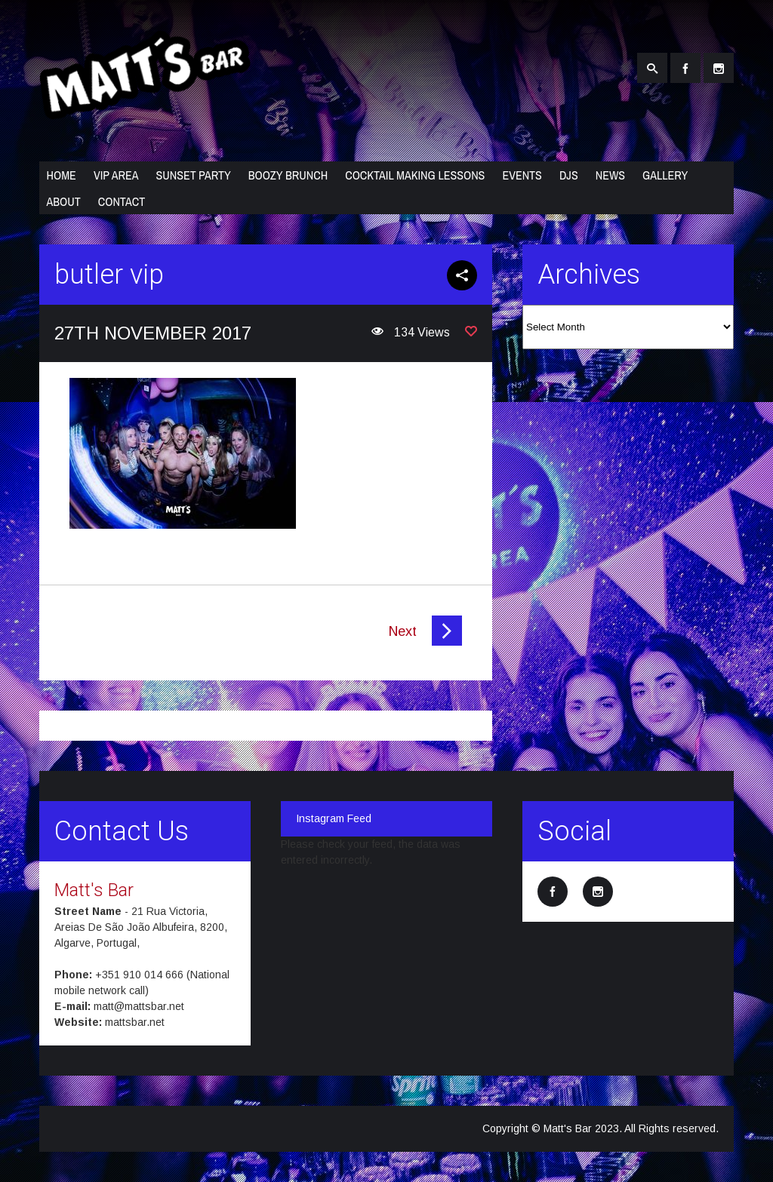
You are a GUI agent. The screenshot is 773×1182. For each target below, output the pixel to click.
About (64, 201)
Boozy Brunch (288, 175)
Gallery (665, 175)
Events (522, 175)
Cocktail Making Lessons (415, 175)
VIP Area (116, 175)
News (610, 175)
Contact (121, 201)
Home (61, 175)
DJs (568, 175)
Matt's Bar (94, 890)
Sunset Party (193, 175)
